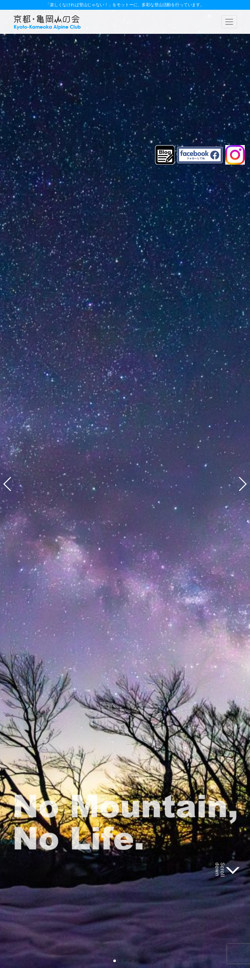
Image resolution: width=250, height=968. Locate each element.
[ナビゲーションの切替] (229, 21)
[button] (114, 961)
